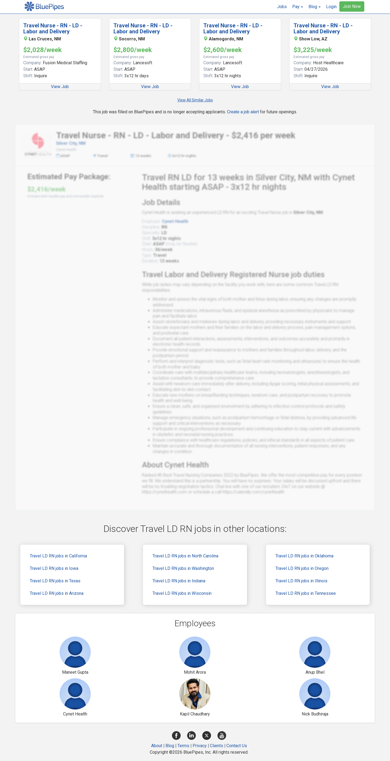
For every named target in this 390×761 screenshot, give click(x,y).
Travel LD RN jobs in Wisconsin (182, 593)
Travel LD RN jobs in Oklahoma (304, 555)
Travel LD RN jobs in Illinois (301, 580)
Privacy (200, 745)
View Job (60, 86)
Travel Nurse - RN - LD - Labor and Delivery (52, 28)
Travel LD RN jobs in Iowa (54, 568)
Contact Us (236, 745)
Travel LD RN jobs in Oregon (302, 568)
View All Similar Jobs (195, 100)
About (156, 745)
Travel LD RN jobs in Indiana (178, 580)
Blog (169, 745)
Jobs (282, 6)
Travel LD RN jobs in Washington (183, 568)
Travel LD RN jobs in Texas (55, 580)
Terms (183, 745)
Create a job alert (243, 111)
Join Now (352, 6)
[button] (298, 7)
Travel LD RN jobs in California (58, 555)
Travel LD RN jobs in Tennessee (305, 593)
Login (331, 6)
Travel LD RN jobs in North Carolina (185, 555)
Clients (216, 745)
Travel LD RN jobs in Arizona (56, 593)
